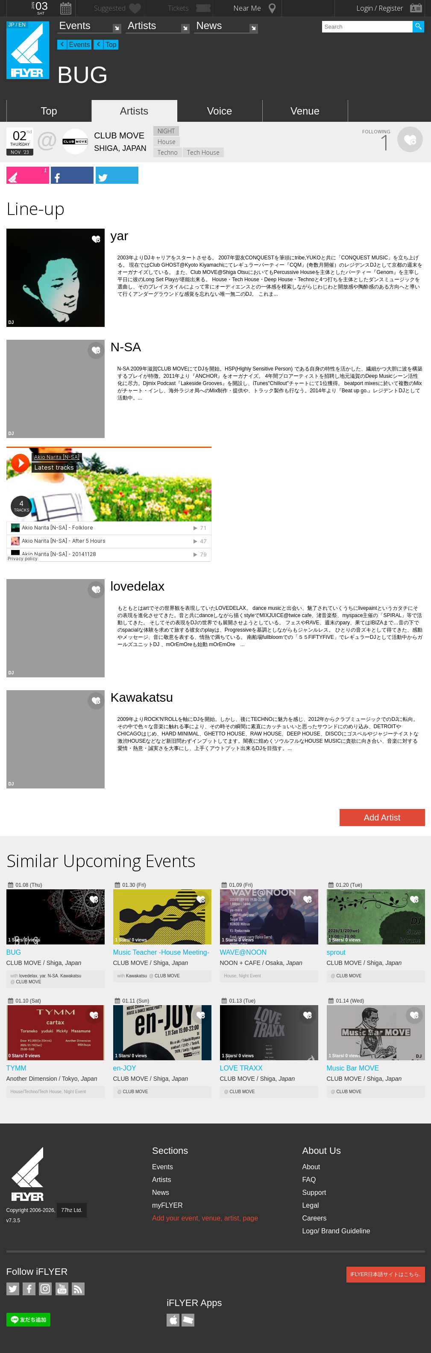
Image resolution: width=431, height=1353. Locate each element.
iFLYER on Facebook (29, 1288)
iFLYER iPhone (173, 1320)
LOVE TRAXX (241, 1068)
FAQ (309, 1179)
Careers (314, 1218)
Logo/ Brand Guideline (336, 1231)
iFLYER (28, 1174)
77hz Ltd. (71, 1210)
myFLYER (167, 1205)
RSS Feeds (78, 1288)
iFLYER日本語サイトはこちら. (386, 1274)
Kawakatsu (70, 976)
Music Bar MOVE (353, 1068)
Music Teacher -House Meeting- (161, 952)
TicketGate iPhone (188, 1320)
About (311, 1167)
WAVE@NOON (243, 952)
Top (111, 44)
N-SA (53, 976)
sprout (336, 952)
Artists (142, 25)
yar (42, 976)
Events (75, 25)
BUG (13, 952)
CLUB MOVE (28, 981)
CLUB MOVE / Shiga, (44, 962)
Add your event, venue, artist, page (205, 1218)
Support (314, 1192)
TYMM (16, 1068)
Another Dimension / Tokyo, (51, 1078)
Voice (219, 111)
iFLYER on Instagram (45, 1288)
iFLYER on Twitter (12, 1288)
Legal (310, 1205)
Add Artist (382, 817)
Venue (305, 111)
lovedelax (28, 976)
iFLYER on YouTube (62, 1288)
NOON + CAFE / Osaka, (261, 962)
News (209, 25)
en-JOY (124, 1068)
